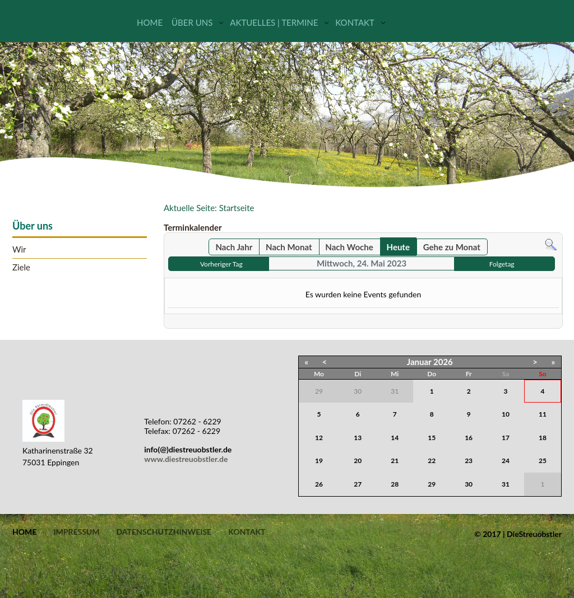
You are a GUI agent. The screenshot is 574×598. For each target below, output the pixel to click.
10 (506, 414)
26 (319, 484)
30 (469, 484)
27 (358, 484)
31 (506, 484)
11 (543, 414)
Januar (419, 362)
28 (395, 484)
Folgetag (502, 264)
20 (358, 460)
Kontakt (354, 22)
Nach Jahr (234, 247)
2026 (443, 362)
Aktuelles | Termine (274, 22)
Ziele (21, 267)
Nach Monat (289, 247)
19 (319, 460)
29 (432, 484)
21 (395, 460)
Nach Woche (349, 247)
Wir (19, 249)
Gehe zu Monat (451, 247)
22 (432, 460)
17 (506, 437)
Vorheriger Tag (221, 264)
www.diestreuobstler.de (186, 459)
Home (150, 22)
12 (319, 437)
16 (469, 437)
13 (358, 437)
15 (432, 437)
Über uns (192, 22)
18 (543, 437)
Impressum (76, 532)
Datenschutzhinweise (163, 532)
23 (469, 460)
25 (543, 460)
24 (506, 460)
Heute (398, 247)
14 (395, 437)
